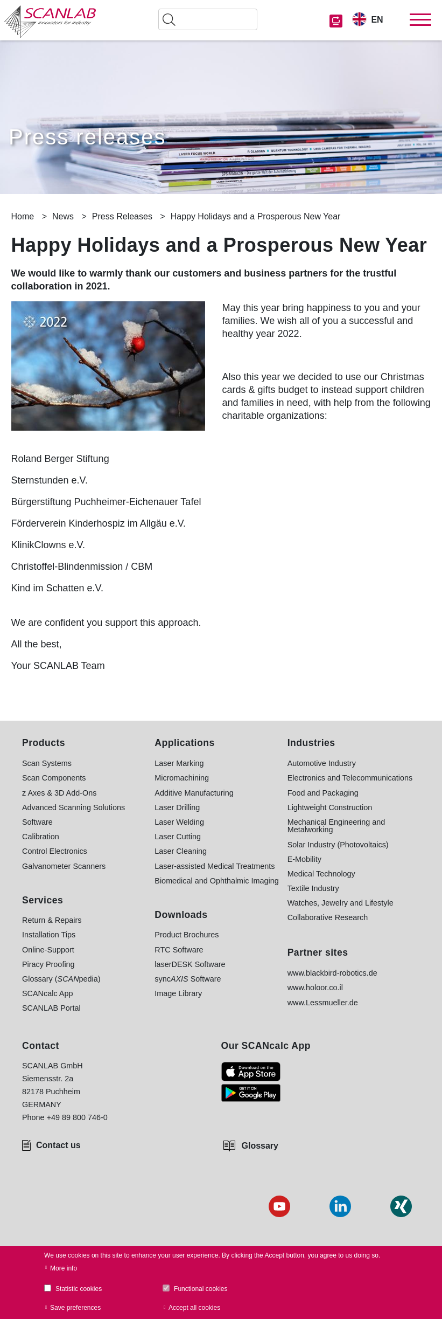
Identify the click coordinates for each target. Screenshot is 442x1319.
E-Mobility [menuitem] (304, 859)
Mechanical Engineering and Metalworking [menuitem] (336, 826)
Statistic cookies (78, 1289)
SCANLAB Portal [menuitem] (51, 1008)
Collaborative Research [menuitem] (327, 917)
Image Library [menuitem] (178, 993)
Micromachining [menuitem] (182, 778)
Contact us (58, 1145)
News (63, 216)
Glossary (260, 1145)
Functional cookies (200, 1289)
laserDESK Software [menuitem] (190, 964)
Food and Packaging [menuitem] (323, 793)
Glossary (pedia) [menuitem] (61, 979)
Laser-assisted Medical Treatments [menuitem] (215, 866)
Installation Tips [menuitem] (48, 934)
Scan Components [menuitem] (54, 778)
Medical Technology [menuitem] (321, 874)
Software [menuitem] (37, 822)
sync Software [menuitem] (188, 979)
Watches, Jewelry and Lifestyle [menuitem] (340, 903)
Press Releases (122, 216)
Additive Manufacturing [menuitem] (194, 793)
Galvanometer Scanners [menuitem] (64, 866)
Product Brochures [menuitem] (187, 934)
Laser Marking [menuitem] (179, 763)
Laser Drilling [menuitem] (177, 807)
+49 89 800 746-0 (77, 1117)
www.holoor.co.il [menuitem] (315, 987)
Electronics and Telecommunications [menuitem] (350, 778)
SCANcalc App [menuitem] (47, 993)
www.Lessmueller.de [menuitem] (322, 1002)
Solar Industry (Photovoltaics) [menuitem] (338, 844)
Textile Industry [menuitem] (313, 888)
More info (63, 1268)
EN (377, 19)
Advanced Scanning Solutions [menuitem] (73, 807)
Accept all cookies (194, 1307)
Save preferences (75, 1307)
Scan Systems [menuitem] (47, 763)
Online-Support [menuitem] (48, 950)
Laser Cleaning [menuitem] (181, 851)
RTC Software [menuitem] (179, 950)
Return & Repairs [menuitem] (51, 920)
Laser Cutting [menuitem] (178, 836)
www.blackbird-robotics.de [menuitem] (332, 973)
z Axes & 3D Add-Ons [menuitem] (59, 793)
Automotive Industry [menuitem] (321, 763)
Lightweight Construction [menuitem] (330, 807)
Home (22, 216)
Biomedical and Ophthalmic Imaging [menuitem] (216, 881)
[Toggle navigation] (420, 20)
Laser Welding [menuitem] (179, 822)
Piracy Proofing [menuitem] (48, 964)
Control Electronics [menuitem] (54, 851)
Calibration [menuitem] (40, 836)
